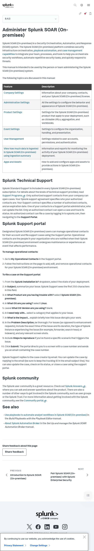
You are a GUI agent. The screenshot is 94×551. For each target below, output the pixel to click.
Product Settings (13, 112)
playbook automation (45, 51)
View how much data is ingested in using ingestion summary (21, 152)
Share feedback (14, 452)
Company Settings (14, 93)
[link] (80, 13)
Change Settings (38, 545)
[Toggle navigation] (88, 495)
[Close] (84, 536)
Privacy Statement (13, 545)
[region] (44, 542)
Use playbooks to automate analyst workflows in (46, 415)
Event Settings (12, 129)
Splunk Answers (73, 386)
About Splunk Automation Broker (22, 423)
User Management (14, 139)
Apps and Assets (12, 162)
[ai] (85, 13)
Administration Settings (16, 103)
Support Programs (12, 196)
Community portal (33, 401)
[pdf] (90, 13)
